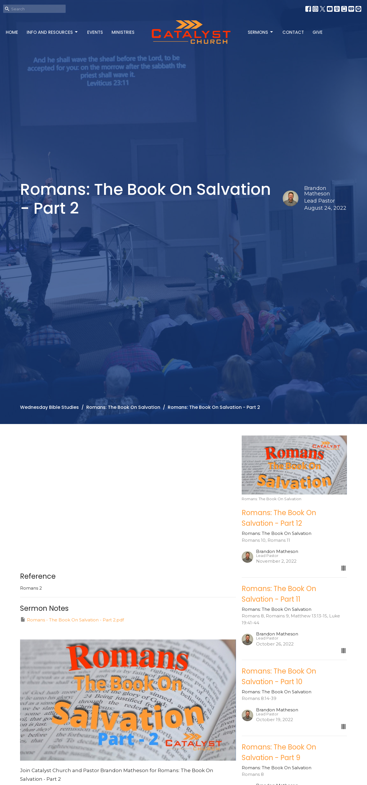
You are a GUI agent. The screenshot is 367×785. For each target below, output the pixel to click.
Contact (293, 32)
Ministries (123, 32)
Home (12, 32)
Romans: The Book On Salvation (123, 407)
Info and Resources (53, 32)
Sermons (261, 32)
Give (318, 32)
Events (95, 32)
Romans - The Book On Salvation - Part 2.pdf (72, 620)
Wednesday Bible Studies (49, 407)
